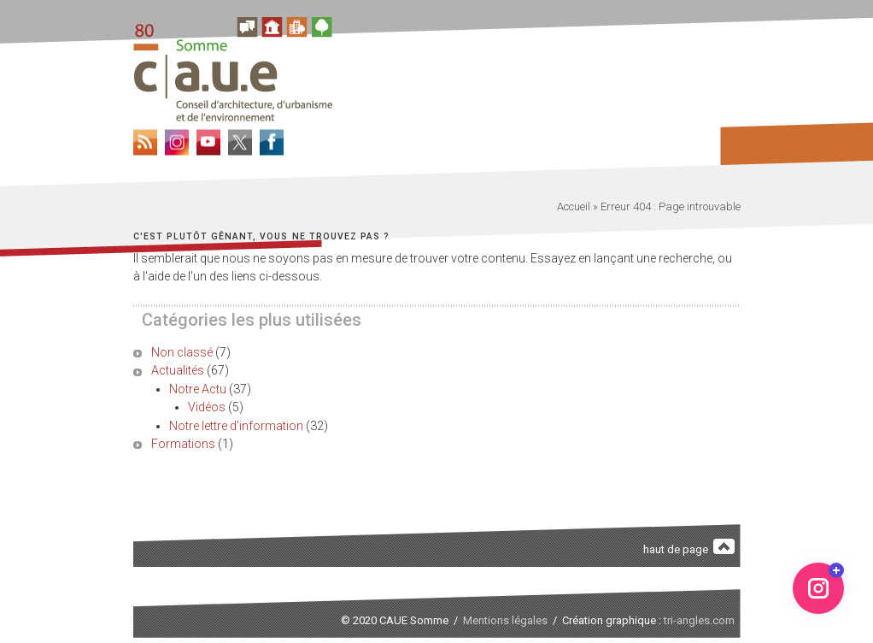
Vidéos (207, 407)
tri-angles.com (699, 620)
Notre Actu (197, 389)
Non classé (182, 352)
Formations (183, 444)
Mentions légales (505, 620)
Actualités (177, 370)
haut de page (689, 548)
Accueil (573, 206)
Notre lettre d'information (236, 426)
